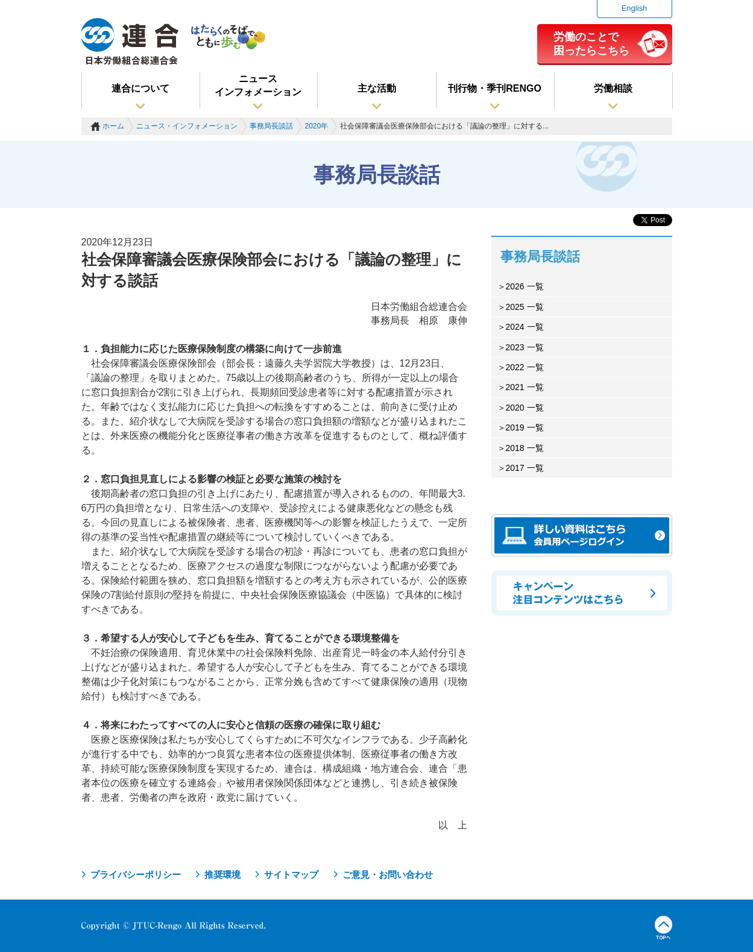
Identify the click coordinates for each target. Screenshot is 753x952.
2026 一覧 (525, 286)
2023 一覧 (525, 347)
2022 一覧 (525, 367)
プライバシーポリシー (135, 874)
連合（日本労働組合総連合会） (130, 41)
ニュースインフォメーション (258, 85)
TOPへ (663, 928)
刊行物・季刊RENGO (494, 88)
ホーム (113, 126)
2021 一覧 (525, 387)
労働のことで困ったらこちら (591, 43)
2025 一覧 (525, 307)
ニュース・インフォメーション (187, 126)
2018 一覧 (525, 448)
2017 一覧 (525, 468)
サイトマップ (291, 874)
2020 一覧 (525, 407)
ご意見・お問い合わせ (387, 874)
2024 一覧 (525, 327)
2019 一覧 (525, 427)
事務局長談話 (271, 126)
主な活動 (377, 88)
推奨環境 (222, 874)
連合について (140, 88)
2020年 (317, 126)
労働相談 (613, 88)
